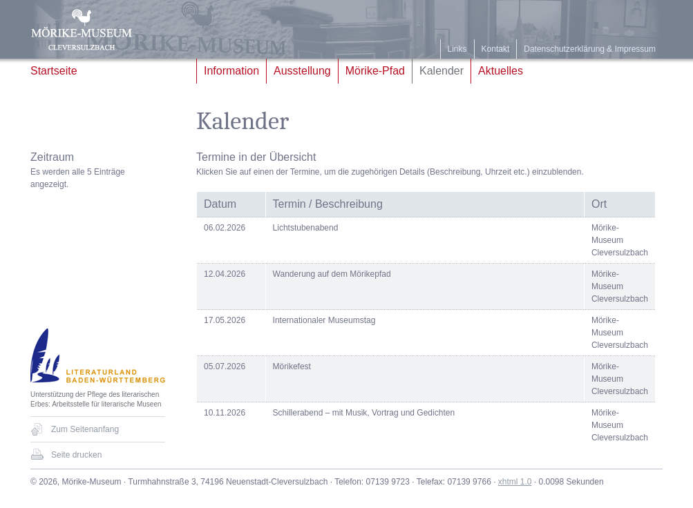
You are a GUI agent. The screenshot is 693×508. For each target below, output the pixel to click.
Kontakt (496, 49)
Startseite (53, 71)
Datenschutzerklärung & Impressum (590, 49)
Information (231, 71)
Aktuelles (500, 71)
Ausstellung (302, 71)
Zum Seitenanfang (85, 429)
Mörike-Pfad (375, 71)
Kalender (441, 71)
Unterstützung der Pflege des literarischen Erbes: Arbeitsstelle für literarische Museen (96, 399)
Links (457, 49)
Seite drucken (76, 455)
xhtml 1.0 (515, 482)
